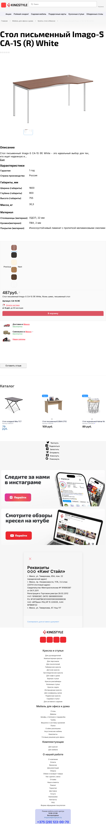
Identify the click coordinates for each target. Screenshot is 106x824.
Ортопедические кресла (53, 680)
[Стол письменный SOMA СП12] (59, 411)
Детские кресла (53, 677)
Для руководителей (53, 662)
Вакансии (53, 772)
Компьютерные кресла (53, 665)
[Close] (30, 564)
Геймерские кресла (53, 674)
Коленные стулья (53, 691)
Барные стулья (53, 685)
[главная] (17, 5)
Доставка (53, 798)
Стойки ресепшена (53, 735)
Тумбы (53, 727)
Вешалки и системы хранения (53, 729)
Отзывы (53, 786)
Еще (2, 162)
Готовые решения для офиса (53, 744)
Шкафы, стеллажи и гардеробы (53, 724)
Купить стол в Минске (46, 21)
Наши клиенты (53, 789)
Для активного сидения (53, 708)
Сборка (53, 778)
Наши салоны (19, 343)
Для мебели (53, 756)
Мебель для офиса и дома (22, 21)
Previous (7, 269)
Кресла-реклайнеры (53, 688)
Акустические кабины (53, 738)
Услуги (53, 801)
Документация (53, 775)
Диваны (53, 721)
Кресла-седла (53, 694)
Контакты (53, 806)
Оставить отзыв (13, 369)
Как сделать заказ (53, 783)
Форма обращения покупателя (53, 812)
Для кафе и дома (53, 682)
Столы (53, 718)
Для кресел (53, 753)
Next (20, 269)
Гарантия (53, 795)
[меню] (3, 5)
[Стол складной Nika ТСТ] (19, 411)
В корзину (53, 316)
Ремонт (53, 792)
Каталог (13, 391)
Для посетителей (53, 671)
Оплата (53, 769)
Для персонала (53, 668)
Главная (4, 21)
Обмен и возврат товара (53, 780)
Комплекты (53, 741)
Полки (53, 732)
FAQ (53, 809)
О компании (53, 766)
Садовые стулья (53, 705)
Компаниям (53, 803)
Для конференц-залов (53, 700)
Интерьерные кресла (53, 697)
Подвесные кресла (53, 703)
